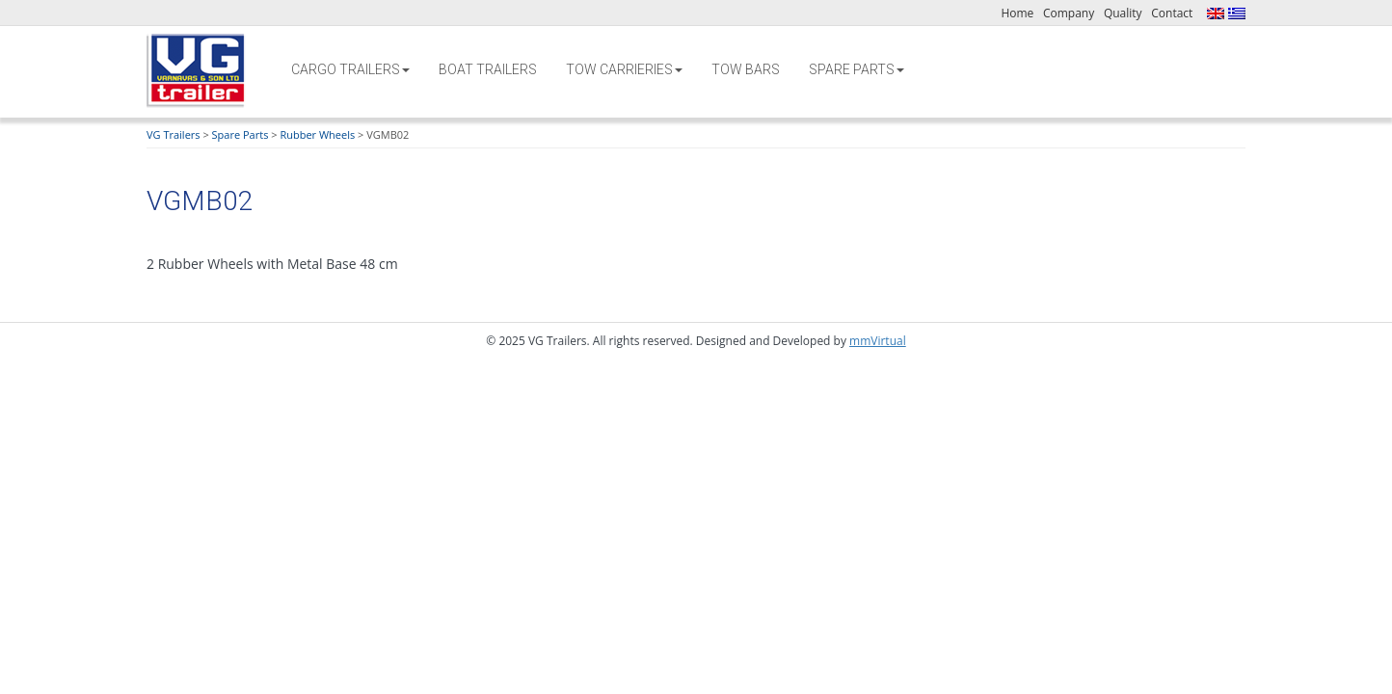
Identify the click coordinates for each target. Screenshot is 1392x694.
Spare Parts (856, 69)
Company (1068, 13)
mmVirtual (877, 341)
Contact (1171, 13)
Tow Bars (745, 69)
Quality (1123, 13)
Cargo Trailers (350, 69)
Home (1017, 13)
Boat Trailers (488, 69)
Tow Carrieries (624, 69)
